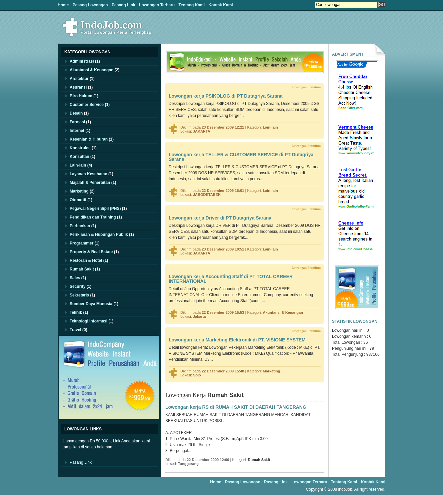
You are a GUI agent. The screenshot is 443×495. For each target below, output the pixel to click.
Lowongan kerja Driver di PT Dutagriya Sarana (220, 218)
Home (63, 5)
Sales (75, 277)
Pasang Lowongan (90, 5)
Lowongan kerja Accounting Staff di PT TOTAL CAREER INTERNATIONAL (231, 279)
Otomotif (78, 200)
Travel (75, 329)
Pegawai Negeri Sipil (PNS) (95, 208)
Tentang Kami (192, 5)
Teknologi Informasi (88, 321)
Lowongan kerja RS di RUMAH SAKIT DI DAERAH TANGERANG (235, 407)
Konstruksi (80, 148)
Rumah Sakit (82, 269)
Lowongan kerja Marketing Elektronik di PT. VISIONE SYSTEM (237, 339)
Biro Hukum (81, 96)
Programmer (81, 243)
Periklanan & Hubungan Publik (99, 234)
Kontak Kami (220, 5)
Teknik (76, 312)
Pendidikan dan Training (93, 217)
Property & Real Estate (91, 251)
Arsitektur (79, 78)
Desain (76, 113)
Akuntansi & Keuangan (91, 70)
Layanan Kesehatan (88, 174)
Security (77, 286)
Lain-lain (78, 165)
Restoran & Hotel (86, 260)
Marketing (79, 191)
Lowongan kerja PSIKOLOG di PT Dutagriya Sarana (226, 96)
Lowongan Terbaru (157, 5)
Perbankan (80, 226)
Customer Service (87, 104)
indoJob (345, 489)
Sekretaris (79, 295)
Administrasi (82, 61)
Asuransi (78, 87)
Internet (77, 130)
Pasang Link (123, 5)
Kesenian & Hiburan (89, 139)
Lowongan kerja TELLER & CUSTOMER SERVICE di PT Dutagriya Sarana (241, 157)
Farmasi (77, 122)
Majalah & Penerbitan (90, 182)
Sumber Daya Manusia (91, 303)
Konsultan (79, 156)
